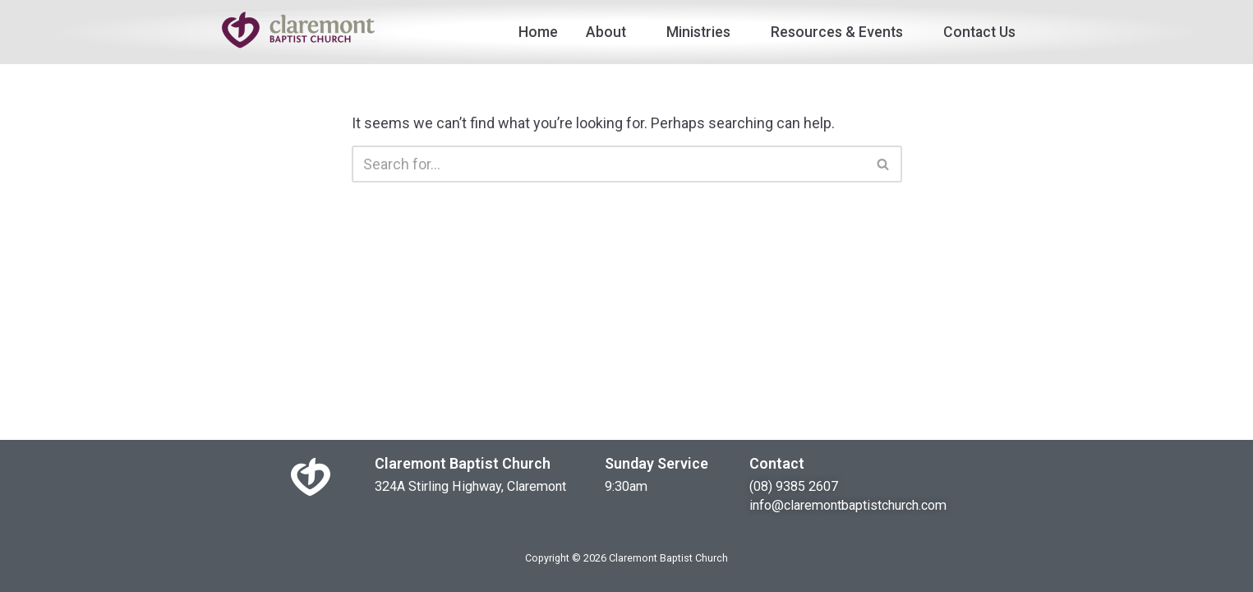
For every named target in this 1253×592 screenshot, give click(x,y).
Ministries (704, 32)
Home (538, 32)
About (612, 32)
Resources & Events (843, 32)
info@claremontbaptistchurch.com (848, 505)
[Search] (608, 164)
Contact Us (979, 32)
